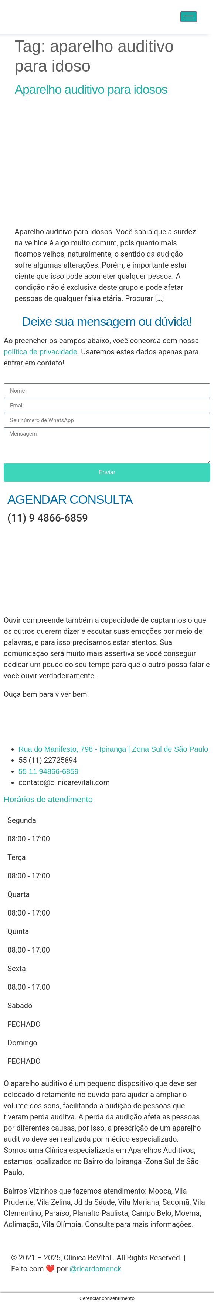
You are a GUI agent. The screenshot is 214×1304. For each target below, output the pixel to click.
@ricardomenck (95, 1269)
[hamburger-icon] (188, 16)
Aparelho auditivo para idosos (91, 89)
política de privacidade (40, 352)
